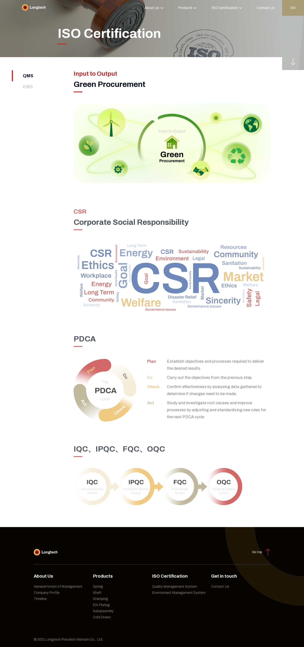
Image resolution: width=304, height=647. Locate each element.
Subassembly (103, 611)
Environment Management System (178, 592)
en (293, 8)
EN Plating (101, 605)
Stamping (100, 599)
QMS (28, 75)
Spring (98, 586)
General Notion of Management (58, 586)
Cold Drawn (102, 617)
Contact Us (266, 8)
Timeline (40, 599)
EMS (28, 86)
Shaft (97, 592)
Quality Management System (174, 586)
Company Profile (47, 592)
